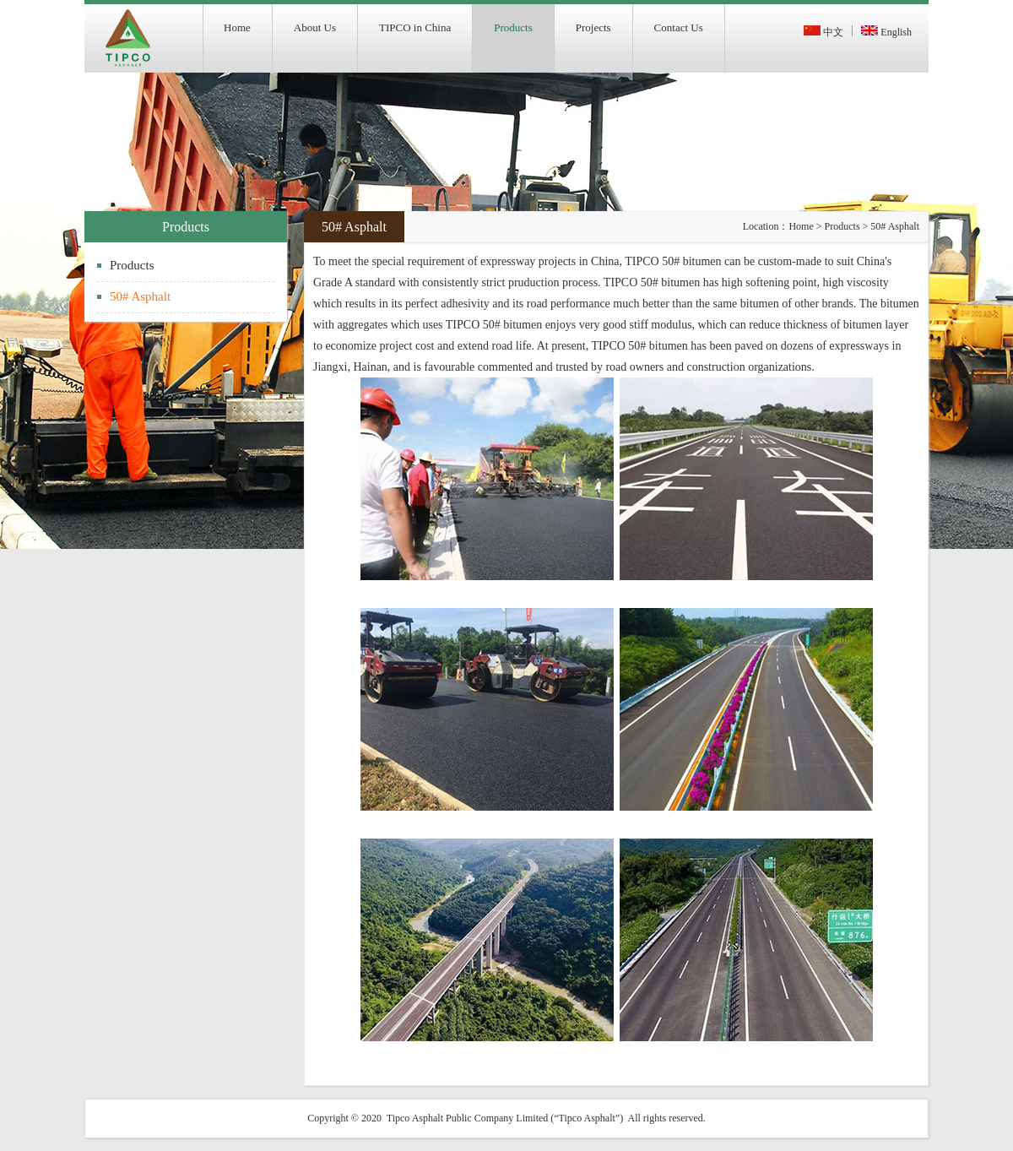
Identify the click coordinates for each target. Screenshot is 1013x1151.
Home (800, 226)
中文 (823, 32)
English (886, 32)
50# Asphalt (140, 296)
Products (132, 265)
